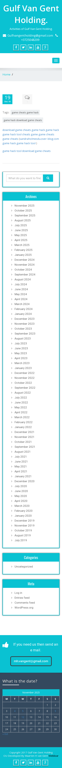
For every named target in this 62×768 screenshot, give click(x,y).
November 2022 (25, 377)
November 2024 (25, 264)
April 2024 (21, 299)
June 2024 (21, 289)
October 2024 (23, 269)
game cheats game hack (25, 112)
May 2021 (21, 466)
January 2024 (23, 314)
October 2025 (23, 210)
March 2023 (22, 363)
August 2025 (23, 220)
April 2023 (21, 358)
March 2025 (22, 245)
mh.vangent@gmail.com (31, 661)
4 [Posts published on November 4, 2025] (14, 711)
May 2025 (21, 235)
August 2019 (23, 535)
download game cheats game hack (23, 130)
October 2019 (23, 530)
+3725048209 (30, 40)
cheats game (30, 134)
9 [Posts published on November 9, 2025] (55, 711)
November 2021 (25, 437)
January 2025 (23, 254)
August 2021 (23, 451)
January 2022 (23, 427)
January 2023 (23, 368)
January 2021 (23, 476)
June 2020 (21, 491)
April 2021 (21, 471)
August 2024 (23, 279)
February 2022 (24, 422)
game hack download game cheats (23, 120)
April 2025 (21, 240)
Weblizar (54, 755)
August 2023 (23, 338)
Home (6, 74)
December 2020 (25, 481)
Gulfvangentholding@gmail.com (30, 35)
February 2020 (24, 510)
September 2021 (25, 446)
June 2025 (21, 230)
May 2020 (21, 496)
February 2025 (24, 250)
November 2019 (25, 525)
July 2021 (21, 456)
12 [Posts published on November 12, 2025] (22, 717)
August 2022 (23, 392)
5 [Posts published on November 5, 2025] (22, 711)
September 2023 (25, 333)
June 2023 (21, 348)
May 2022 (21, 407)
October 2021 (23, 441)
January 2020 (23, 515)
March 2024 (22, 304)
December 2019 (25, 520)
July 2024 (21, 284)
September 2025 (25, 215)
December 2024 (25, 259)
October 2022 (23, 382)
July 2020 (21, 486)
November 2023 (25, 323)
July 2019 (21, 540)
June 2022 (21, 402)
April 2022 (21, 412)
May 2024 (21, 294)
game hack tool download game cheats (26, 151)
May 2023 (21, 353)
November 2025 (25, 205)
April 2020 (21, 501)
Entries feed (22, 597)
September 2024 (25, 274)
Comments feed (25, 602)
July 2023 (21, 343)
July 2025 (21, 225)
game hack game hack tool (19, 143)
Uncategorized (24, 566)
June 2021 (21, 461)
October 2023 (23, 328)
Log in (18, 592)
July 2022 (21, 397)
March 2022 (22, 417)
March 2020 (22, 505)
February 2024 (24, 309)
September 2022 (25, 387)
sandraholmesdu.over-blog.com (39, 139)
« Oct (5, 734)
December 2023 (25, 318)
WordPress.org (24, 607)
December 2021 (25, 432)
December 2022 (25, 373)
